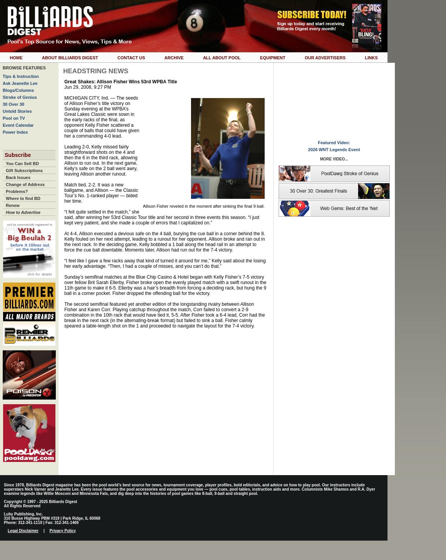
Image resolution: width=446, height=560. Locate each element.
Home (16, 57)
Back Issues (18, 177)
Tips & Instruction (21, 76)
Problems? (17, 191)
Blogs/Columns (18, 90)
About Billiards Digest (70, 57)
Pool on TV (14, 118)
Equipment (272, 57)
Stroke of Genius (20, 97)
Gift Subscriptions (24, 170)
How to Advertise (23, 212)
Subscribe (18, 155)
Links (371, 57)
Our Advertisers (325, 57)
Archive (174, 57)
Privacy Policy (63, 531)
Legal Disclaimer (23, 531)
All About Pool (222, 57)
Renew (12, 205)
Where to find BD (23, 198)
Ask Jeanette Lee (20, 83)
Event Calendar (18, 125)
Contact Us (131, 57)
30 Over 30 (13, 104)
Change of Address (25, 184)
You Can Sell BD (22, 163)
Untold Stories (17, 111)
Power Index (15, 132)
